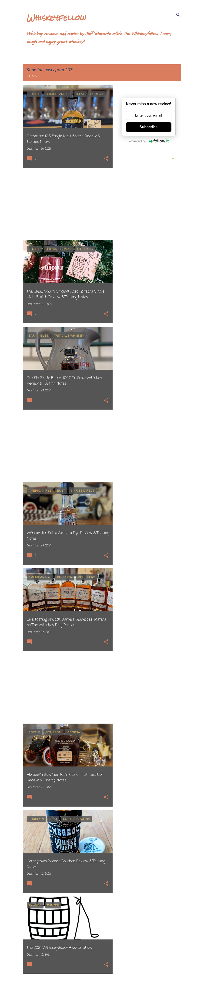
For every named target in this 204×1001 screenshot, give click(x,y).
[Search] (178, 15)
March (130, 209)
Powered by (148, 141)
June (129, 184)
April (129, 201)
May (128, 193)
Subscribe (148, 127)
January (131, 226)
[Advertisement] (66, 204)
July (128, 176)
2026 (126, 168)
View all (33, 76)
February (132, 218)
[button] (106, 159)
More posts (67, 988)
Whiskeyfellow (56, 17)
